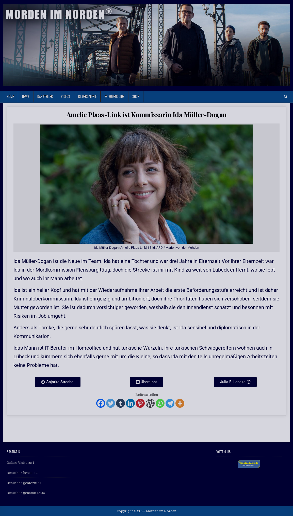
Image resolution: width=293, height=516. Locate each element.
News (25, 96)
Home (10, 96)
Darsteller (45, 96)
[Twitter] (110, 403)
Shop (135, 96)
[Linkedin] (130, 403)
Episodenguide (114, 96)
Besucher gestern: (22, 483)
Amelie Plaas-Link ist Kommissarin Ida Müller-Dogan (147, 114)
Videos (65, 96)
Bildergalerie (87, 96)
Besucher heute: (20, 473)
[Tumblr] (120, 403)
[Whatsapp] (160, 403)
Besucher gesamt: (22, 493)
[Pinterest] (140, 403)
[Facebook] (100, 403)
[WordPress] (150, 403)
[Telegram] (170, 403)
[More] (179, 403)
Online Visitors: (19, 463)
